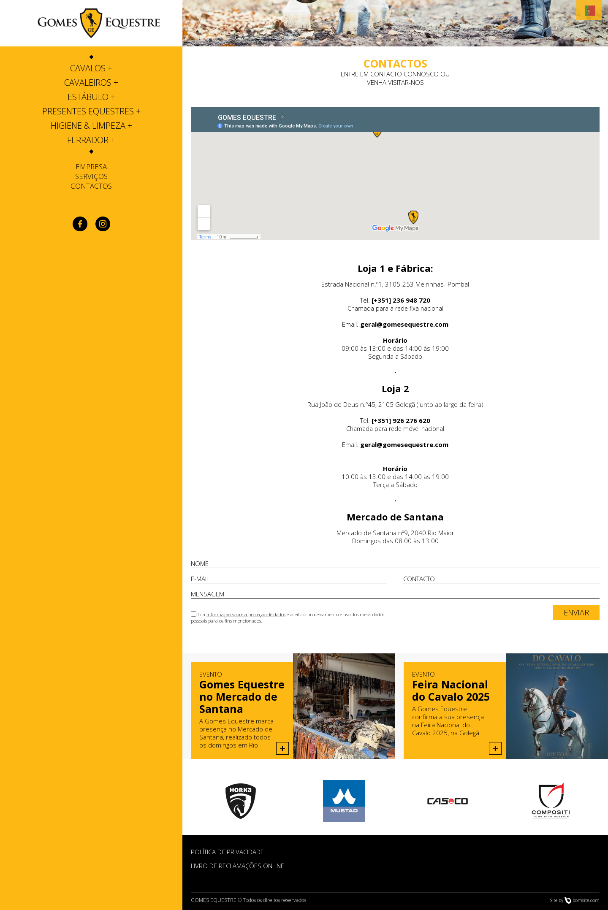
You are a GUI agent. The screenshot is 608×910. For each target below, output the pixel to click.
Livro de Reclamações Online (237, 865)
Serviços (91, 176)
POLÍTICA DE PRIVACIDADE (227, 852)
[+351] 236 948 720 (401, 300)
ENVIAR (576, 612)
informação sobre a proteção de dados (245, 614)
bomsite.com (586, 900)
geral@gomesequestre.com (404, 324)
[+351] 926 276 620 (401, 420)
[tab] (91, 68)
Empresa (91, 166)
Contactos (91, 186)
